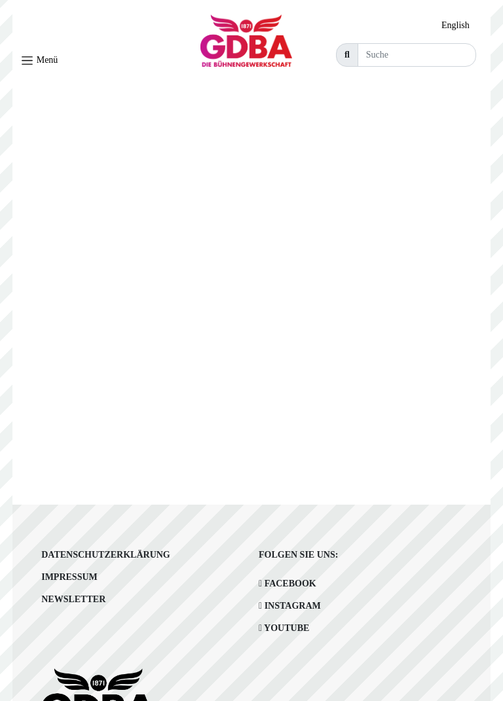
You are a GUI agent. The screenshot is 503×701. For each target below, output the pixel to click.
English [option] (455, 25)
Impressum (69, 577)
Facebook (287, 583)
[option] (458, 25)
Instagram (290, 606)
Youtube (284, 628)
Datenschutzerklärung (105, 555)
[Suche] (417, 55)
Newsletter (73, 599)
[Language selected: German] (458, 25)
